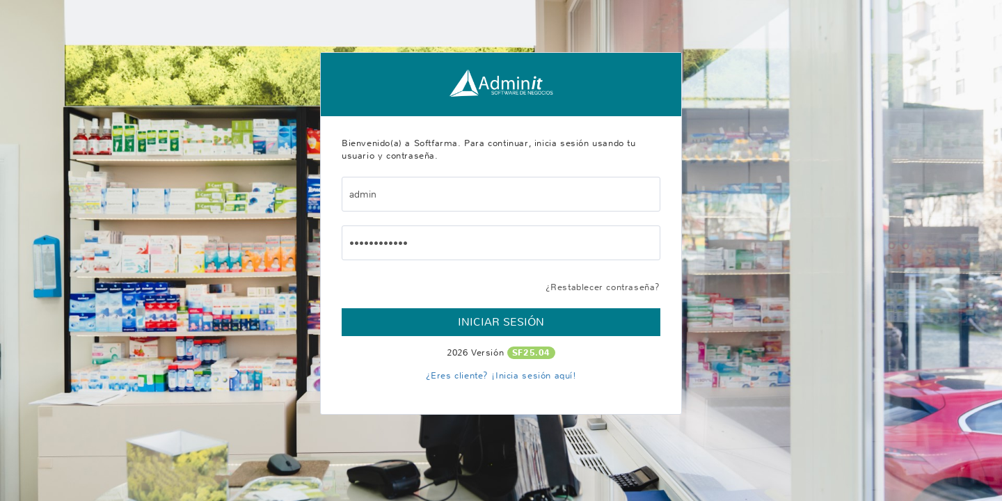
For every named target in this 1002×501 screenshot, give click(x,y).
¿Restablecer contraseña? (603, 287)
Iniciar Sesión (501, 322)
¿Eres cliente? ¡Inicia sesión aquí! (501, 375)
